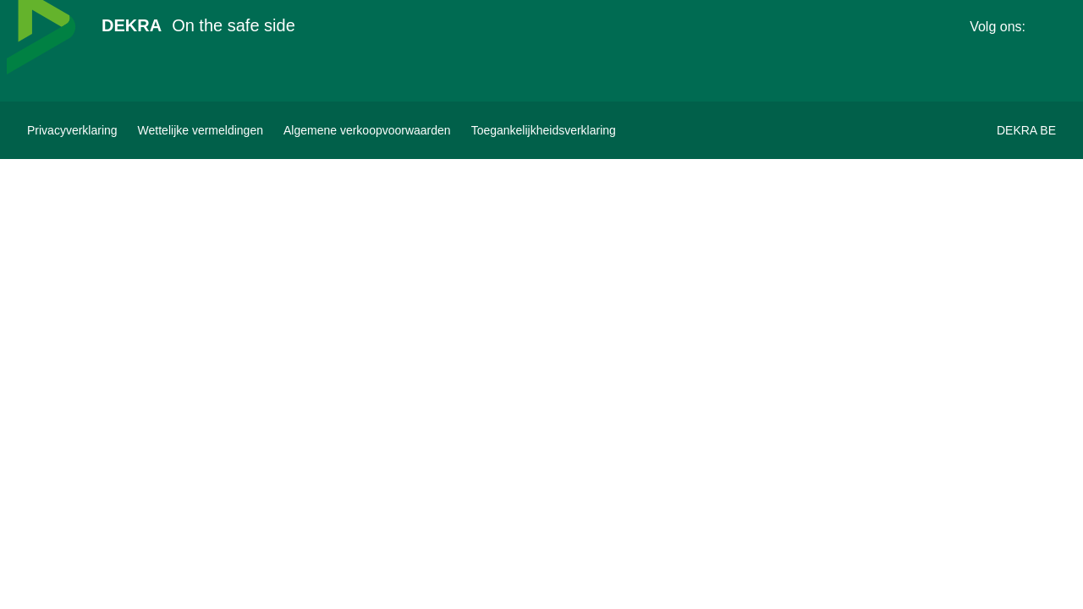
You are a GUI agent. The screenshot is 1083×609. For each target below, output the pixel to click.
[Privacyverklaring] (72, 130)
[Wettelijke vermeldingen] (200, 130)
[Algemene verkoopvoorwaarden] (367, 130)
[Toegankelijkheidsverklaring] (543, 130)
